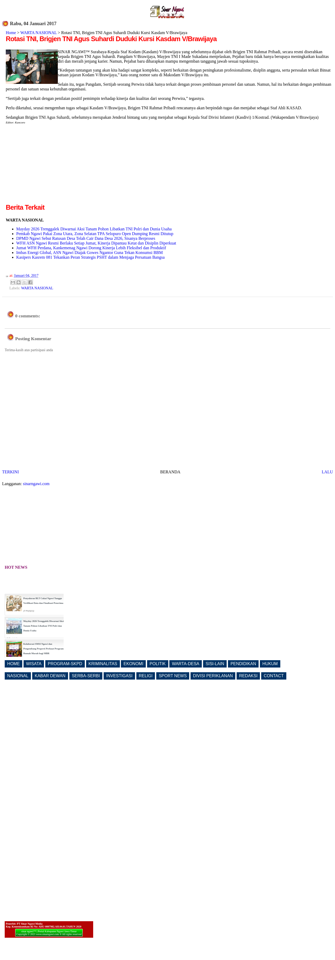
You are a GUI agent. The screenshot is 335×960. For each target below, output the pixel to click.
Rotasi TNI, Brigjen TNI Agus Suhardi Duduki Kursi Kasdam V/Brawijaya (111, 38)
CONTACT (274, 676)
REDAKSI (248, 676)
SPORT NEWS (173, 676)
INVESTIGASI (119, 676)
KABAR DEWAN (50, 676)
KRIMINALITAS (102, 663)
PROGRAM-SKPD (65, 663)
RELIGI (145, 676)
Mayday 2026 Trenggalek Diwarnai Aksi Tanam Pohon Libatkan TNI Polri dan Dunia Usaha (94, 229)
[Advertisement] (50, 166)
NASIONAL (18, 676)
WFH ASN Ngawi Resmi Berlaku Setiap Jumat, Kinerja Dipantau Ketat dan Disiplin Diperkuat (96, 243)
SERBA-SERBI (86, 676)
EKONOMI (133, 663)
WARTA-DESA (185, 663)
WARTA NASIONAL (38, 32)
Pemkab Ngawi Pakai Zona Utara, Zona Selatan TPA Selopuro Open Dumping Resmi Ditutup (94, 233)
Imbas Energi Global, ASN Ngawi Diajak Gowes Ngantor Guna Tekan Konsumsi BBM (89, 252)
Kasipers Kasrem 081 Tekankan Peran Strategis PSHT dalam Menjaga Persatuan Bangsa (90, 257)
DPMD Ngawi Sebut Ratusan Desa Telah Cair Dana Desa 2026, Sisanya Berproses (85, 238)
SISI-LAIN (215, 663)
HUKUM (270, 663)
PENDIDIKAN (243, 663)
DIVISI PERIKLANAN (213, 676)
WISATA (34, 663)
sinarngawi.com (36, 483)
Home (11, 32)
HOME (13, 663)
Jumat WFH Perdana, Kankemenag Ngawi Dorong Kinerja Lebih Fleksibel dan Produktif (91, 248)
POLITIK (158, 663)
